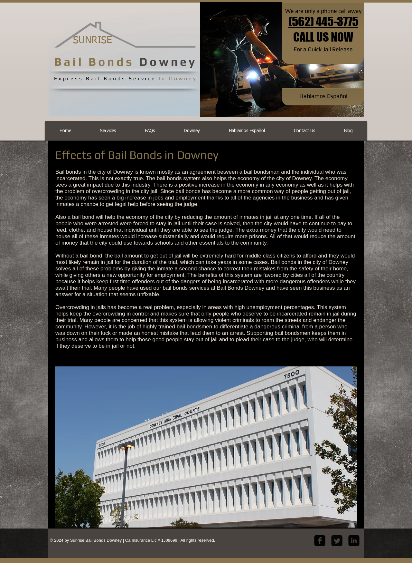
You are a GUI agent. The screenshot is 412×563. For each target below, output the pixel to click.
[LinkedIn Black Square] (354, 540)
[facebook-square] (319, 540)
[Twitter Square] (336, 540)
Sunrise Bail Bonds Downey (96, 540)
